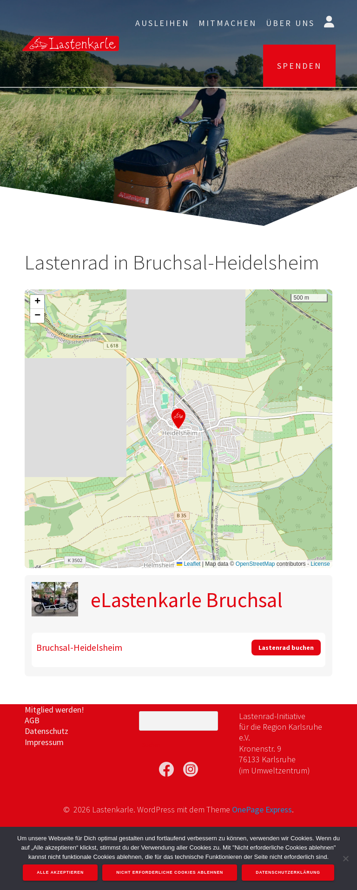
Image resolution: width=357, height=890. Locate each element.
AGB (32, 720)
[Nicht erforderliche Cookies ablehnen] (345, 858)
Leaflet (188, 564)
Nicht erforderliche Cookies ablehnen (169, 872)
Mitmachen (227, 23)
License (320, 564)
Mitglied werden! (54, 709)
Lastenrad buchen (286, 647)
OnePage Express (262, 809)
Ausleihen (162, 23)
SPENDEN (299, 65)
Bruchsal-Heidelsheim (79, 647)
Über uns (290, 23)
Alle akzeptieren (60, 872)
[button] (178, 418)
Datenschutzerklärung (288, 872)
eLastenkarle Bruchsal (187, 600)
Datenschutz (46, 731)
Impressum (44, 742)
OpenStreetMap (255, 564)
